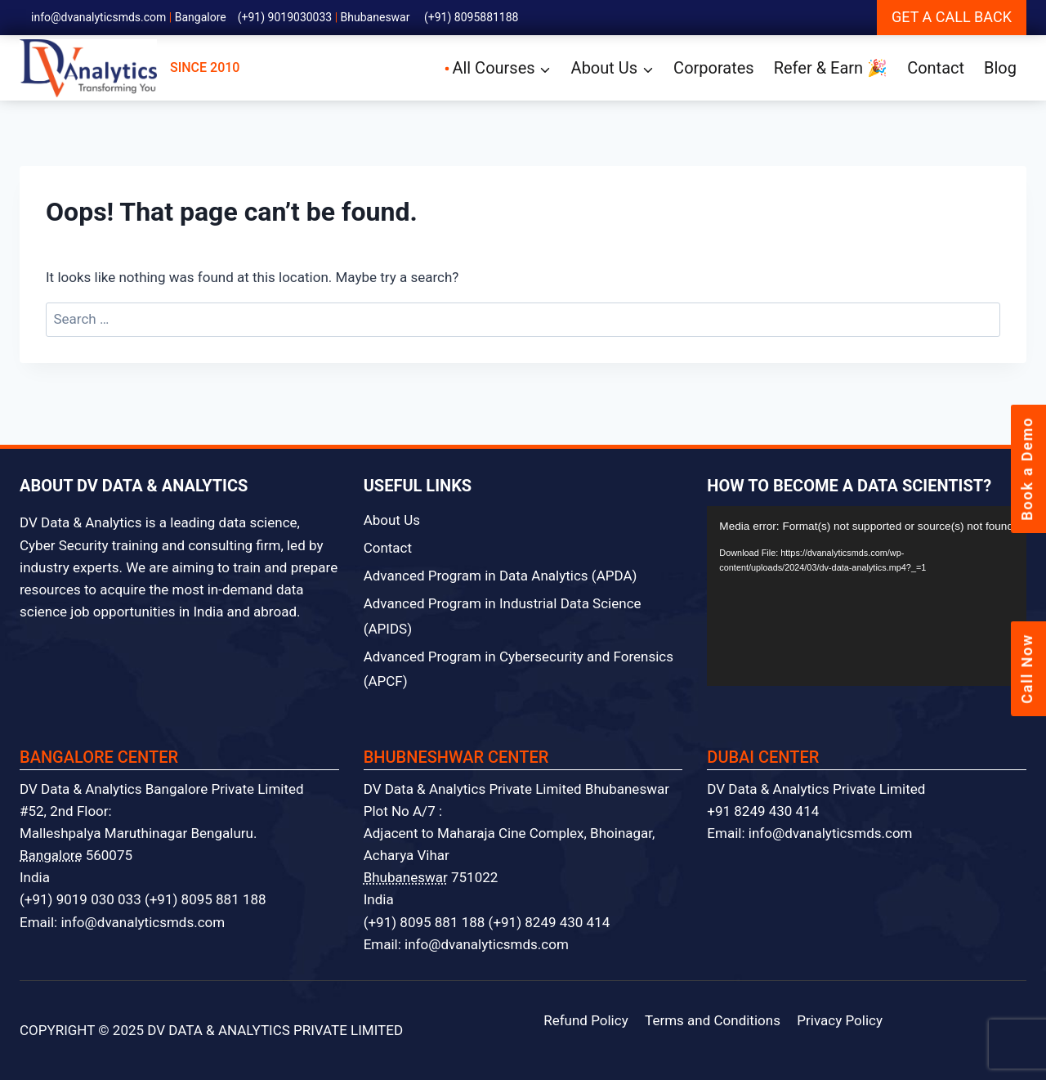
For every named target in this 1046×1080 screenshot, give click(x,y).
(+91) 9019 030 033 (80, 899)
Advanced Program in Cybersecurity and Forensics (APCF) (518, 669)
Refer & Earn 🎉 (830, 68)
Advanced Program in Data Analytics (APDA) (500, 575)
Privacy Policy (840, 1020)
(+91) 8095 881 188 (205, 899)
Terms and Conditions (712, 1020)
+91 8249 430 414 (763, 811)
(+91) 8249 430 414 (549, 922)
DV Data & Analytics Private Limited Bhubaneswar (516, 789)
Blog (1000, 68)
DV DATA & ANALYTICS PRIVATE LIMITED (275, 1030)
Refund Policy (585, 1020)
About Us (392, 520)
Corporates (713, 68)
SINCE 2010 (129, 68)
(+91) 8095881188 (471, 17)
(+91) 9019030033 (285, 17)
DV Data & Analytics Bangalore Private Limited (162, 789)
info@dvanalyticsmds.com (98, 17)
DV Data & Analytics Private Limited (816, 789)
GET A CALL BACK (952, 16)
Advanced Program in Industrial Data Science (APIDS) (502, 616)
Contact (935, 68)
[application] (866, 596)
